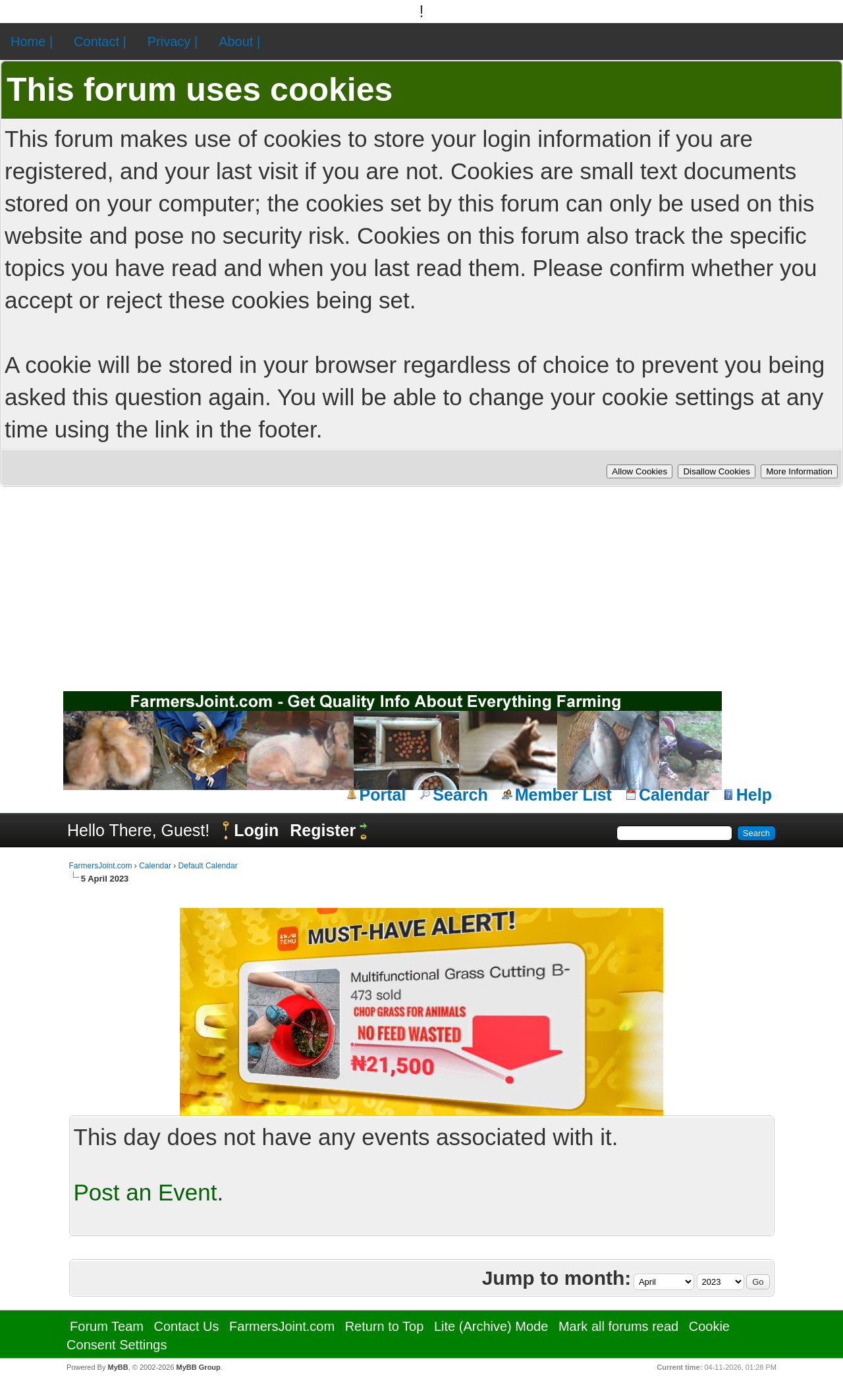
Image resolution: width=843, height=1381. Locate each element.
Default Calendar (208, 865)
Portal (383, 794)
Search (460, 794)
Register (323, 830)
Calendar (674, 794)
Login (256, 830)
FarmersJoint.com (100, 865)
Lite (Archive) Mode (491, 1326)
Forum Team (107, 1326)
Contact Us (186, 1326)
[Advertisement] (421, 585)
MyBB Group (199, 1367)
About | (239, 41)
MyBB (117, 1367)
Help (754, 794)
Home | (32, 41)
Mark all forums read (618, 1326)
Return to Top (384, 1326)
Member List (563, 794)
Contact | (100, 41)
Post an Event (145, 1192)
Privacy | (173, 41)
